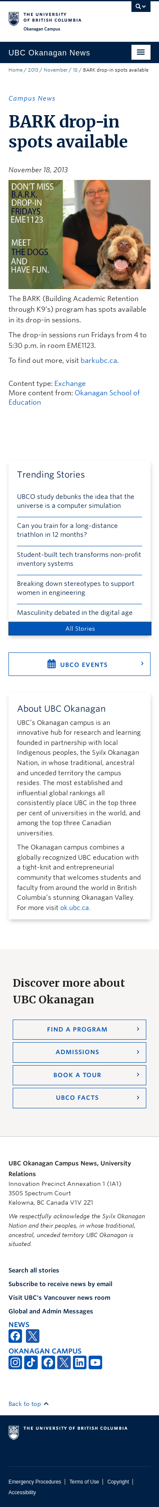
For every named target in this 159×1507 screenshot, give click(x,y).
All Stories (80, 628)
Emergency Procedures (34, 1482)
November (55, 70)
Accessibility (22, 1492)
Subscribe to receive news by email (60, 1284)
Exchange (70, 384)
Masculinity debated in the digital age (75, 613)
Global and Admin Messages (50, 1311)
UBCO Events (84, 664)
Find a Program (77, 1029)
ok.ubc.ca (74, 908)
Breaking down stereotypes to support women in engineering (75, 588)
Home (15, 70)
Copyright (118, 1482)
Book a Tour (77, 1075)
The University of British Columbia (58, 17)
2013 (33, 70)
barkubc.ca (99, 360)
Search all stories (33, 1270)
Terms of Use (84, 1482)
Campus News (32, 98)
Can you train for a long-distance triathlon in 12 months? (67, 530)
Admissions (77, 1052)
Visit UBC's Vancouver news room (59, 1297)
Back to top (28, 1403)
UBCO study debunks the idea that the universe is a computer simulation (75, 501)
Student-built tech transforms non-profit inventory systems (79, 559)
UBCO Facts (77, 1097)
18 (75, 70)
